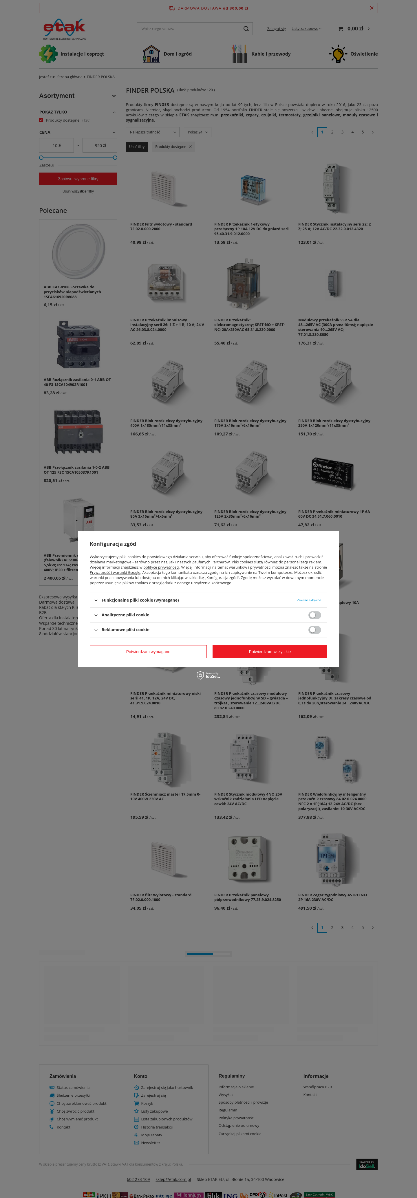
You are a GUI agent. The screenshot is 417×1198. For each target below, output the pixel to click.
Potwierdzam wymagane (148, 651)
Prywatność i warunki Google (115, 572)
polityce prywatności (161, 567)
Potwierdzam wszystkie (270, 651)
